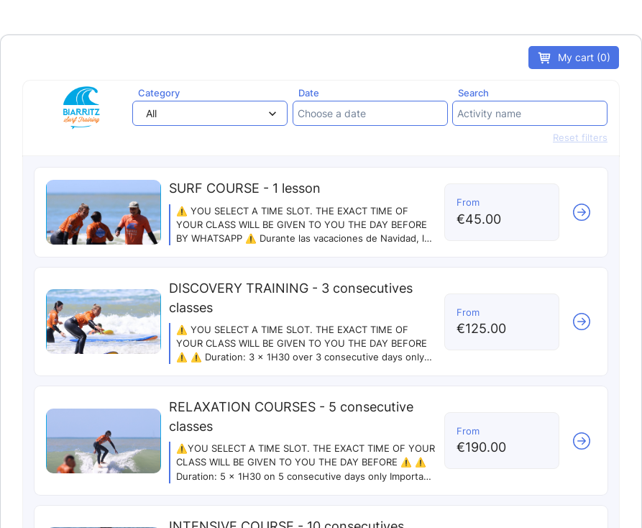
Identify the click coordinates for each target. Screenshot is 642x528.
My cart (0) (573, 57)
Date (308, 93)
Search (473, 93)
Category (159, 93)
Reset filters (580, 137)
